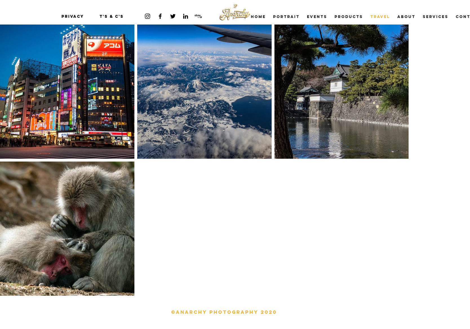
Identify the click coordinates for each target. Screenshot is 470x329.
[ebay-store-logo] (198, 16)
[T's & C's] (111, 16)
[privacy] (72, 16)
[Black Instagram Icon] (147, 16)
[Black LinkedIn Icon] (185, 16)
